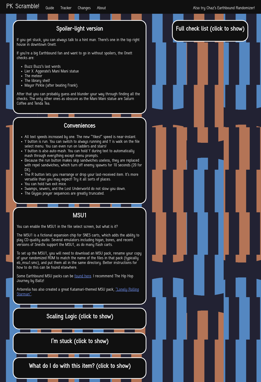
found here (82, 276)
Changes (84, 8)
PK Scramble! (22, 7)
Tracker (66, 8)
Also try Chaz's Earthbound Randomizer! (224, 8)
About (101, 8)
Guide (50, 8)
